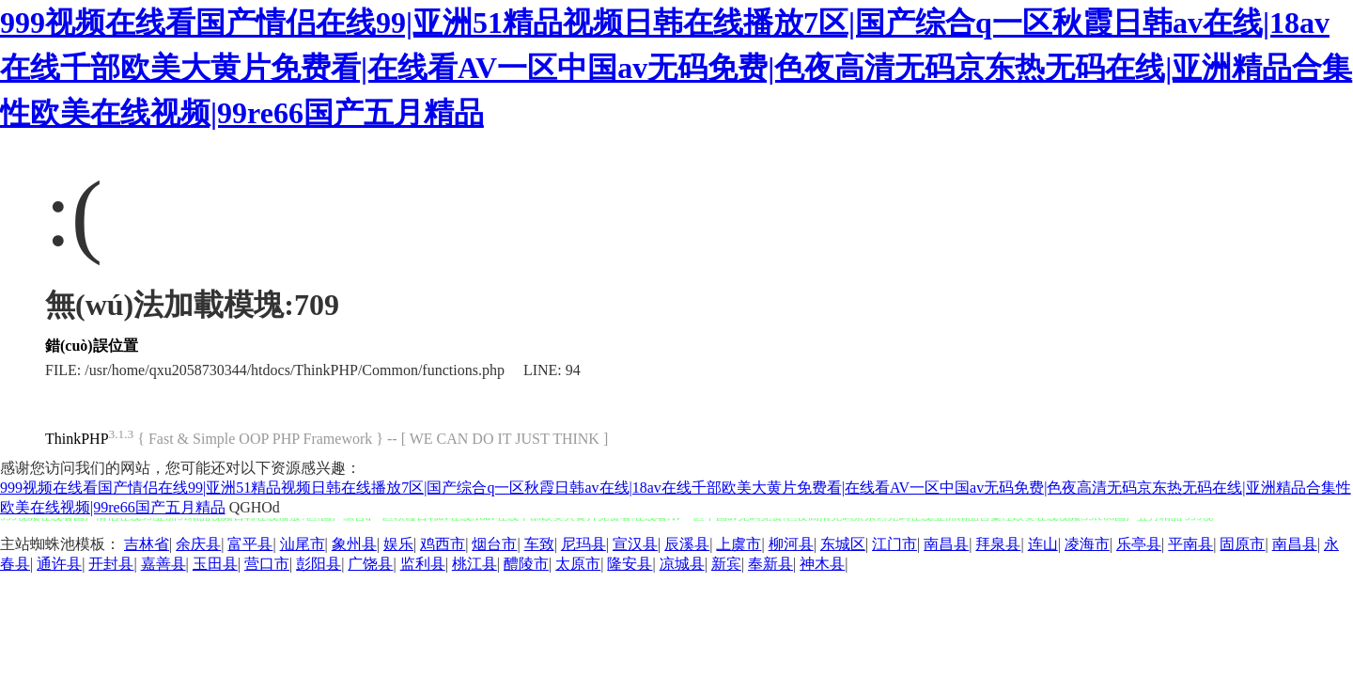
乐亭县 (1138, 544)
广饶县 (370, 564)
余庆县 (198, 544)
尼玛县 (583, 544)
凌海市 (1087, 544)
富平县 (249, 544)
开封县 (110, 564)
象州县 (354, 544)
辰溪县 (686, 544)
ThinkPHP (77, 439)
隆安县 (629, 564)
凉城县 (682, 564)
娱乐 (398, 544)
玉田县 (215, 564)
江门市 (894, 544)
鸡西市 (442, 544)
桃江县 (474, 564)
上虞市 (738, 544)
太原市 (577, 564)
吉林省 (146, 544)
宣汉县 (635, 544)
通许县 (59, 564)
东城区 (842, 544)
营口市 (266, 564)
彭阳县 (318, 564)
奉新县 (770, 564)
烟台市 (494, 544)
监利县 (422, 564)
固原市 (1242, 544)
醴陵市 (526, 564)
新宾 (726, 564)
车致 (539, 544)
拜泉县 (997, 544)
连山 (1043, 544)
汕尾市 (302, 544)
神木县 (822, 564)
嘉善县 (163, 564)
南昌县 (946, 544)
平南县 (1190, 544)
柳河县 (791, 544)
